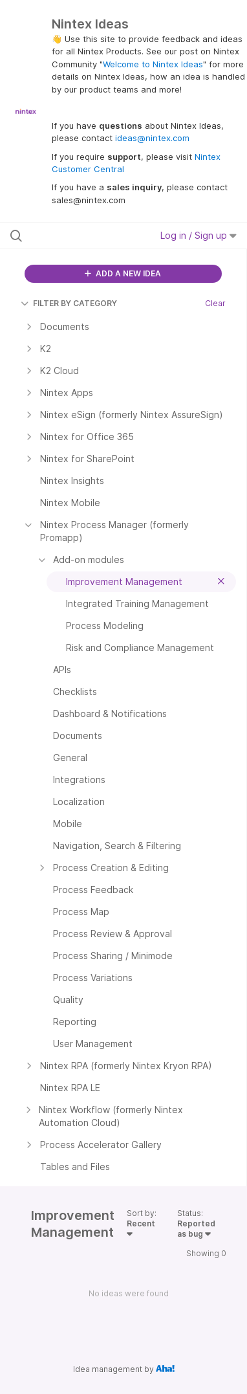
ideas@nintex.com (152, 138)
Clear (215, 303)
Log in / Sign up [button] (198, 235)
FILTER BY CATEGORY (69, 303)
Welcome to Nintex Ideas (153, 64)
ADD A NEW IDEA (123, 273)
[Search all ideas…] (78, 235)
